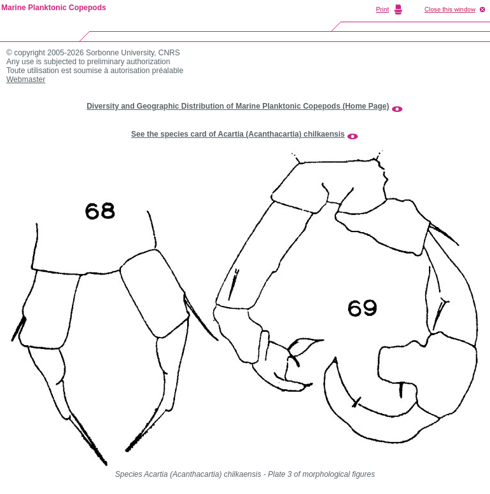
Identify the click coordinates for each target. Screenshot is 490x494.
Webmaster (25, 79)
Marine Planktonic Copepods (53, 7)
